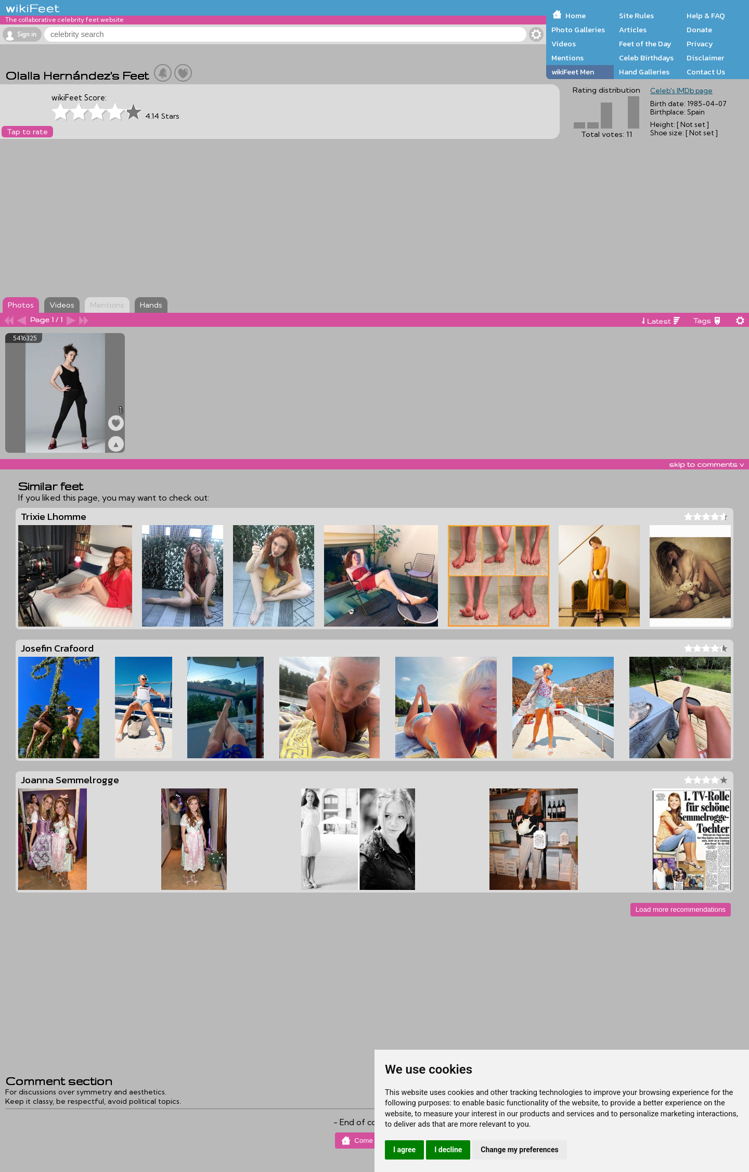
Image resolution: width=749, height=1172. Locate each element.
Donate (699, 29)
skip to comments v (706, 464)
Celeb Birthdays (646, 57)
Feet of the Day (645, 43)
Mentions (567, 57)
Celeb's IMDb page (681, 90)
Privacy (700, 43)
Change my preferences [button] (519, 1149)
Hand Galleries (644, 72)
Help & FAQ (706, 15)
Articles (633, 29)
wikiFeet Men (572, 72)
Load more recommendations (681, 909)
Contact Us (706, 72)
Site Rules (636, 15)
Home (575, 15)
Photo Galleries (578, 29)
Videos (563, 43)
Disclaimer (705, 57)
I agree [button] (404, 1149)
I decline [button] (448, 1149)
